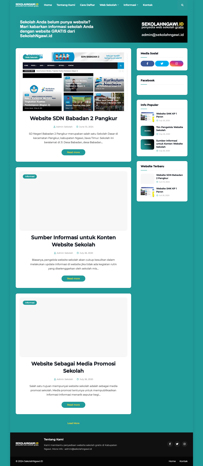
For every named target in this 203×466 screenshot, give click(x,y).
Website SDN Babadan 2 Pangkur (73, 118)
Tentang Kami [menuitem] (66, 5)
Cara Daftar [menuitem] (87, 5)
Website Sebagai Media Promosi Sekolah (73, 367)
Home (172, 461)
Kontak (183, 461)
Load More (73, 423)
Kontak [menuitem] (147, 5)
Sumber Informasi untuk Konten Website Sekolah (73, 241)
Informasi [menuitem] (130, 5)
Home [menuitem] (48, 5)
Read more (73, 152)
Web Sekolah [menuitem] (108, 5)
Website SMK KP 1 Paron (166, 115)
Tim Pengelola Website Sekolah (169, 129)
